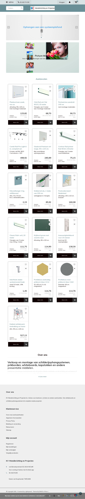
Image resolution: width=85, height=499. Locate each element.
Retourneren (10, 427)
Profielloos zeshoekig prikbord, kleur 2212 (42, 281)
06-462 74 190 (23, 2)
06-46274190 (13, 473)
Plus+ (46, 491)
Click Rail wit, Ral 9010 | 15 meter (40, 103)
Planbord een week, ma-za (17, 103)
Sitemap (8, 430)
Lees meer (42, 376)
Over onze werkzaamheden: (15, 415)
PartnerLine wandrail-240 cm (66, 103)
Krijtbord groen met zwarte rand (41, 236)
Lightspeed (28, 491)
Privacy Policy (10, 421)
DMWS (41, 491)
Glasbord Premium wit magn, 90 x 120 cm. (42, 148)
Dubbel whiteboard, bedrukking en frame (17, 325)
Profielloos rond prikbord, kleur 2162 (66, 281)
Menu (10, 2)
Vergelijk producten (12, 453)
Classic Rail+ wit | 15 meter (17, 236)
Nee (59, 496)
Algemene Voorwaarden (13, 418)
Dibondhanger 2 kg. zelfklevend (17, 192)
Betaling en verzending (13, 424)
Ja (49, 496)
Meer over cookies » (72, 496)
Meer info (16, 122)
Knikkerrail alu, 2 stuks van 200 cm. (42, 192)
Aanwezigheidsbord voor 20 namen (66, 236)
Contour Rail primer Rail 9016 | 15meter (65, 148)
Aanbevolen (41, 79)
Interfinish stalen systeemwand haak (17, 281)
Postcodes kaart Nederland (64, 192)
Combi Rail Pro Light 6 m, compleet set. (18, 148)
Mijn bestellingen (11, 447)
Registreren (9, 444)
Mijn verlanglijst (11, 450)
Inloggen (62, 2)
